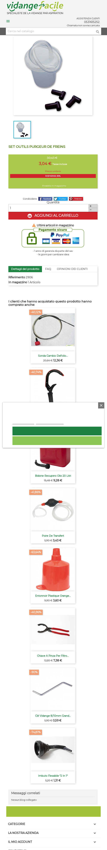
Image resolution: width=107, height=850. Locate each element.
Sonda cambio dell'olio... (53, 355)
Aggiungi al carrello (53, 215)
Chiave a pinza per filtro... (53, 655)
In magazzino (17, 282)
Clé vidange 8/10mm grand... (53, 715)
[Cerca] (53, 31)
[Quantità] (48, 208)
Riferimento (16, 277)
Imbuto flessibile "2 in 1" (53, 775)
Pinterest (76, 199)
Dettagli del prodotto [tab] (25, 269)
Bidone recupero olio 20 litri (53, 475)
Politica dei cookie (23, 422)
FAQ (48, 269)
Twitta (61, 199)
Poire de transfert (53, 535)
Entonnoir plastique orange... (53, 595)
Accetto (57, 431)
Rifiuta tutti (57, 441)
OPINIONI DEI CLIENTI (72, 269)
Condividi (45, 199)
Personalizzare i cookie (50, 422)
